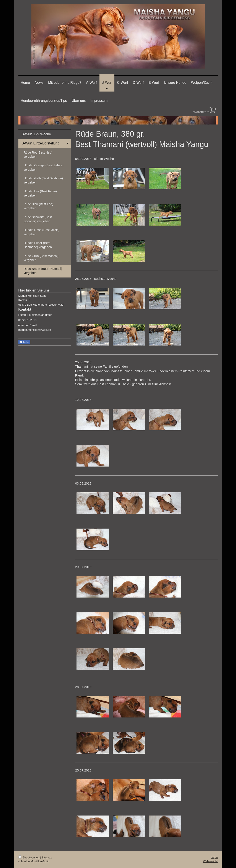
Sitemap (47, 857)
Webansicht (210, 861)
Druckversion (29, 857)
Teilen (24, 342)
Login (214, 857)
